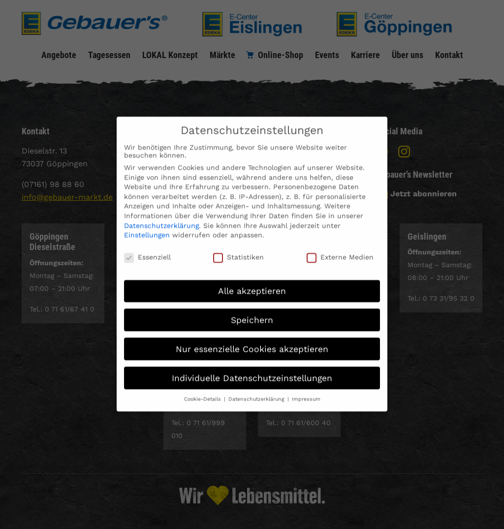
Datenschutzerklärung (161, 218)
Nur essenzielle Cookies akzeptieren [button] (252, 342)
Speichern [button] (252, 313)
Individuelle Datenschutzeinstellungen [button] (252, 371)
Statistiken (238, 250)
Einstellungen (147, 228)
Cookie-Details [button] (203, 392)
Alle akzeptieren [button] (252, 284)
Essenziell (147, 250)
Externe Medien (340, 250)
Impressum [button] (306, 392)
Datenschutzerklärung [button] (257, 392)
